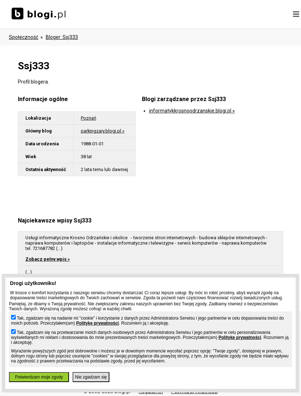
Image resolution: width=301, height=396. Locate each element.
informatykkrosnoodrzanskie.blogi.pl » (192, 111)
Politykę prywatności (97, 323)
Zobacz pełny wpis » (47, 259)
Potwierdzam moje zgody (39, 377)
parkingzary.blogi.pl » (102, 131)
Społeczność (23, 37)
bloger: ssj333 (62, 37)
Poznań (88, 118)
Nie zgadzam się (91, 377)
